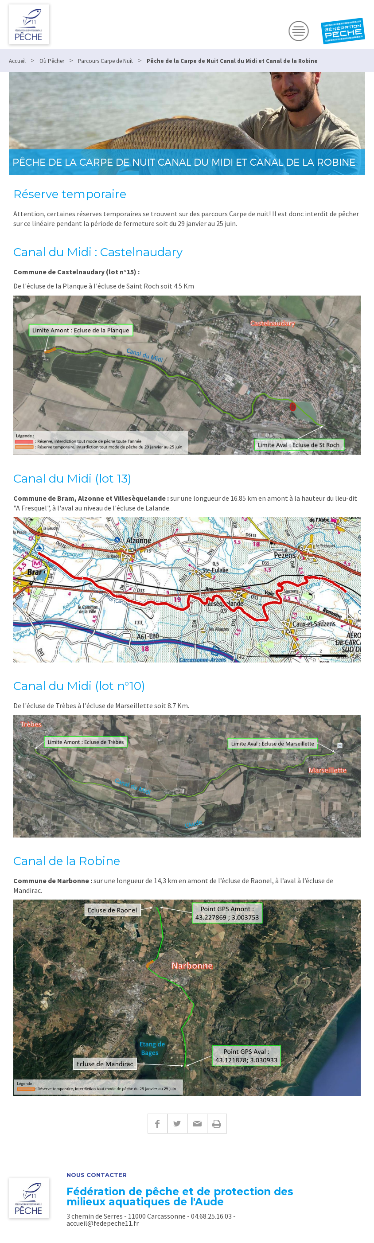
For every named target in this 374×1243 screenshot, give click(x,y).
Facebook (157, 1124)
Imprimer (217, 1124)
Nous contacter (96, 1175)
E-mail (197, 1124)
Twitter (177, 1124)
